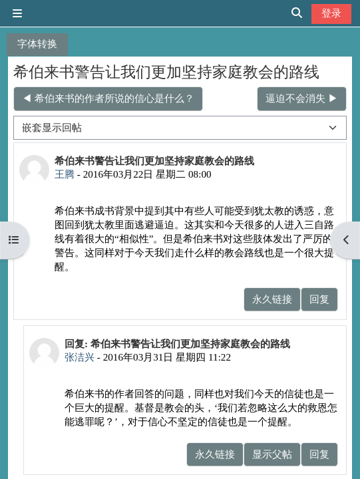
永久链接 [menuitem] (272, 299)
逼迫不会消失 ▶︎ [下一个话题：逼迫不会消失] (302, 98)
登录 (331, 13)
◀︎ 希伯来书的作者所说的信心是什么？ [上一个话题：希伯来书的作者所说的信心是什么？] (108, 98)
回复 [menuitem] (319, 299)
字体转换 (37, 43)
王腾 (65, 174)
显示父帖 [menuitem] (272, 454)
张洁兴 (79, 357)
